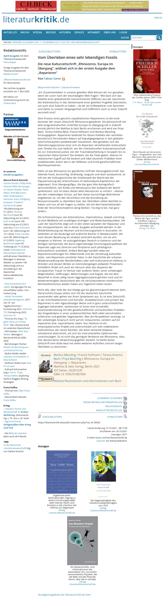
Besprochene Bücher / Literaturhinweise (59, 87)
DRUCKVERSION (116, 406)
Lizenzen (100, 440)
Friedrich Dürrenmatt (13, 204)
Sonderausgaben (13, 174)
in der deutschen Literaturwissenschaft (15, 446)
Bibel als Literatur (18, 433)
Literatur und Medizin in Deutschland (16, 358)
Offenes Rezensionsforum (17, 79)
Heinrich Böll (10, 186)
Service (79, 32)
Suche (125, 37)
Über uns (110, 32)
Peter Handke (22, 233)
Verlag (158, 17)
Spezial (37, 32)
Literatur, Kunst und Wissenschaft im (16, 412)
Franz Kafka (10, 400)
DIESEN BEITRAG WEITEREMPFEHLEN (105, 402)
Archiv (24, 32)
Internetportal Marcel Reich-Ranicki (14, 251)
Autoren (65, 32)
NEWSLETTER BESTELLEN (111, 410)
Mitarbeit (94, 32)
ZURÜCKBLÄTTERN (49, 51)
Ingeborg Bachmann (14, 242)
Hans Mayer (10, 62)
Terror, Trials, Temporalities (13, 374)
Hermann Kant (11, 199)
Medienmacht (11, 74)
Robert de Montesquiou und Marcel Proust (16, 349)
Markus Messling (65, 355)
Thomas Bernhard (13, 213)
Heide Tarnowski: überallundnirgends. (14, 298)
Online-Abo (9, 103)
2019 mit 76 (9, 315)
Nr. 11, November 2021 (48, 42)
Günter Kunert (11, 183)
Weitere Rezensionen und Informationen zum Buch (87, 381)
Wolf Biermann (18, 192)
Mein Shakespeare (13, 195)
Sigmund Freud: (17, 424)
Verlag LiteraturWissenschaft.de (62, 511)
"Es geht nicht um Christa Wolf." (15, 321)
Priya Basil (69, 359)
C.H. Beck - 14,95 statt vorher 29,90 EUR (147, 103)
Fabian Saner (52, 78)
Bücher (51, 32)
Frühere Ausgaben (23, 42)
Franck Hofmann (89, 355)
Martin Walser (14, 189)
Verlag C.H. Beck (147, 228)
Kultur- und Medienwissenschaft (81, 42)
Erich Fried (9, 221)
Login (123, 32)
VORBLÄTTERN (118, 51)
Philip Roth (25, 183)
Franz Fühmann (21, 227)
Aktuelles (10, 32)
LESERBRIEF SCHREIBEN (112, 398)
